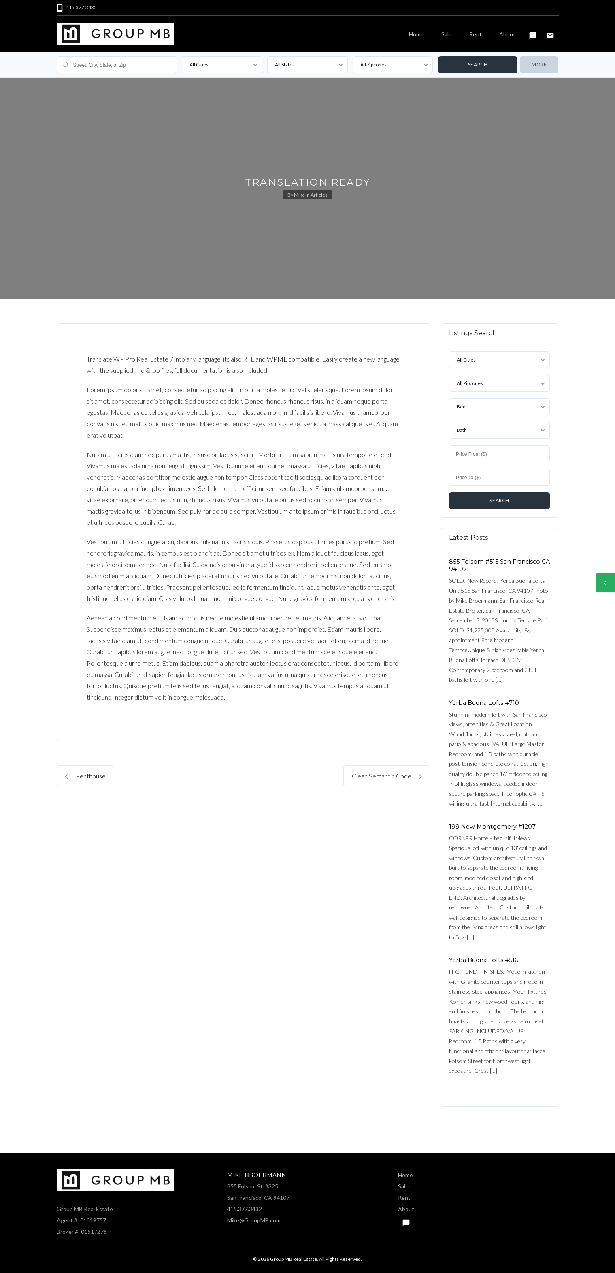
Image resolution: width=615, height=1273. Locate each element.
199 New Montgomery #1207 (492, 826)
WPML (277, 359)
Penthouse (85, 776)
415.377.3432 (244, 1208)
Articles (319, 195)
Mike (299, 195)
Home (416, 34)
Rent (475, 34)
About (507, 34)
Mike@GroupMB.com (254, 1220)
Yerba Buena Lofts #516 (483, 960)
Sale (446, 34)
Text (533, 31)
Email (550, 31)
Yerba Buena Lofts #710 (484, 702)
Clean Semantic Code (387, 776)
